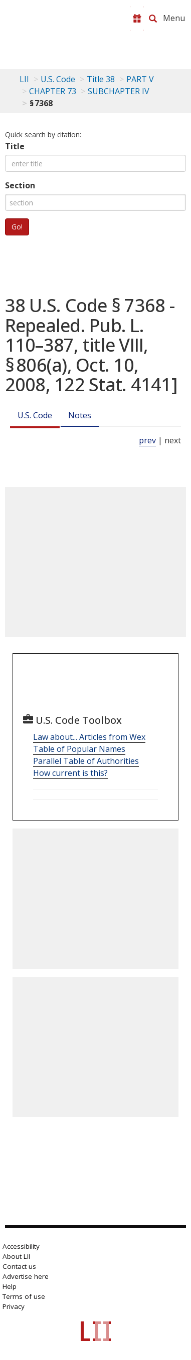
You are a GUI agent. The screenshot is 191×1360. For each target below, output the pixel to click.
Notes (79, 415)
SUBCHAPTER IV (118, 91)
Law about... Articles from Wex (89, 736)
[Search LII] (153, 19)
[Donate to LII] (137, 19)
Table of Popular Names (79, 748)
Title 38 (101, 79)
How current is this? (70, 772)
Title (15, 146)
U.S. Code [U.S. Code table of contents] (58, 79)
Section (20, 185)
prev (147, 440)
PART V (140, 79)
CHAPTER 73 (52, 91)
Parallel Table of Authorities (86, 760)
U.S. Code (35, 415)
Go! (17, 226)
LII (24, 79)
